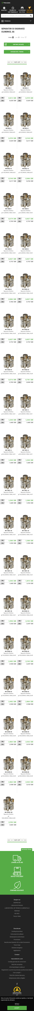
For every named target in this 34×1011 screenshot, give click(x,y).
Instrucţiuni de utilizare (17, 934)
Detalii (17, 1004)
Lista (16, 37)
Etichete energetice (17, 947)
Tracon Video (17, 916)
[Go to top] (8, 62)
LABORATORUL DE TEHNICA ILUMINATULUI (17, 908)
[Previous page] (12, 62)
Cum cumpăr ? (17, 972)
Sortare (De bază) (17, 44)
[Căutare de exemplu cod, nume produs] (17, 16)
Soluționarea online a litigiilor (17, 978)
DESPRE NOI (17, 902)
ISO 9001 (17, 913)
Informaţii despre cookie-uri (17, 967)
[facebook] (17, 984)
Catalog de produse (17, 931)
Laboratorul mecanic (17, 905)
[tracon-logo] (6, 3)
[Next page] (22, 62)
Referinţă (17, 911)
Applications (17, 950)
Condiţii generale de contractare (17, 961)
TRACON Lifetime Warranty (17, 975)
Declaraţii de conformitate (17, 937)
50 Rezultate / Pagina (20, 51)
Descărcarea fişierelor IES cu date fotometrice (17, 942)
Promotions (17, 939)
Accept (17, 1008)
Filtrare (22, 37)
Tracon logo (17, 945)
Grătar (10, 37)
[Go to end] (25, 62)
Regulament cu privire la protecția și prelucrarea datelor (17, 970)
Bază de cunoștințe (17, 964)
